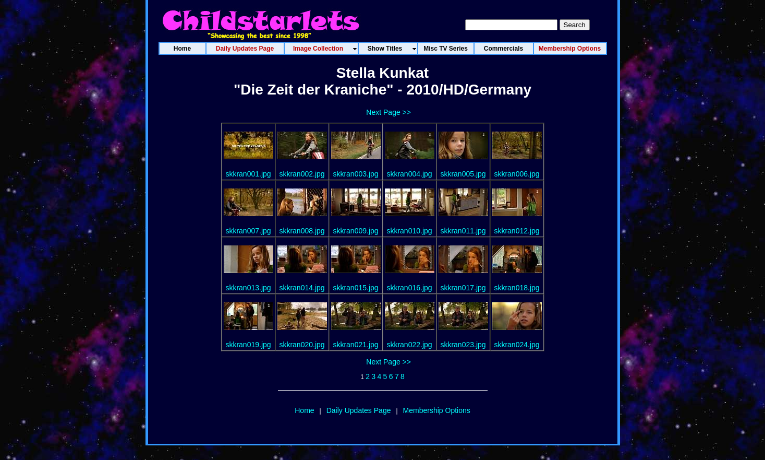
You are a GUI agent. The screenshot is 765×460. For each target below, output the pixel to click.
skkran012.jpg (516, 231)
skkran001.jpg (248, 174)
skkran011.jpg (462, 231)
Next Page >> (388, 112)
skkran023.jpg (462, 344)
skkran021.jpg (355, 344)
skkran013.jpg (248, 288)
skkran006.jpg (516, 174)
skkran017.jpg (462, 288)
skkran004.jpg (409, 174)
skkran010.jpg (409, 231)
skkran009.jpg (355, 231)
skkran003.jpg (355, 174)
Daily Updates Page (358, 410)
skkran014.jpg (301, 288)
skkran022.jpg (409, 344)
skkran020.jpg (301, 344)
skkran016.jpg (409, 288)
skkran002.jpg (301, 174)
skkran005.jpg (462, 174)
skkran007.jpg (248, 231)
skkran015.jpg (355, 288)
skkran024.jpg (516, 344)
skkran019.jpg (248, 344)
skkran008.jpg (301, 231)
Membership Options (436, 410)
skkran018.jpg (516, 288)
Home (304, 410)
